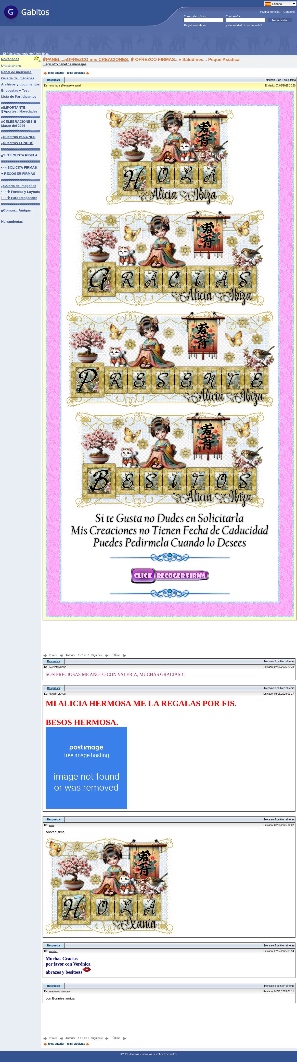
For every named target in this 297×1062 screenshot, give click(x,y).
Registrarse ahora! (195, 25)
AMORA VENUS (57, 694)
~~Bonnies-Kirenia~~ (59, 991)
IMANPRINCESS (57, 667)
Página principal (270, 11)
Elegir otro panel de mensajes (64, 64)
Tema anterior (53, 72)
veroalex (53, 951)
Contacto (289, 11)
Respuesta (53, 80)
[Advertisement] (96, 40)
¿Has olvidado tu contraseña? (244, 25)
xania (51, 825)
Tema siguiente (78, 72)
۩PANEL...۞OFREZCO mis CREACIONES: (86, 59)
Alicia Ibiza (54, 85)
